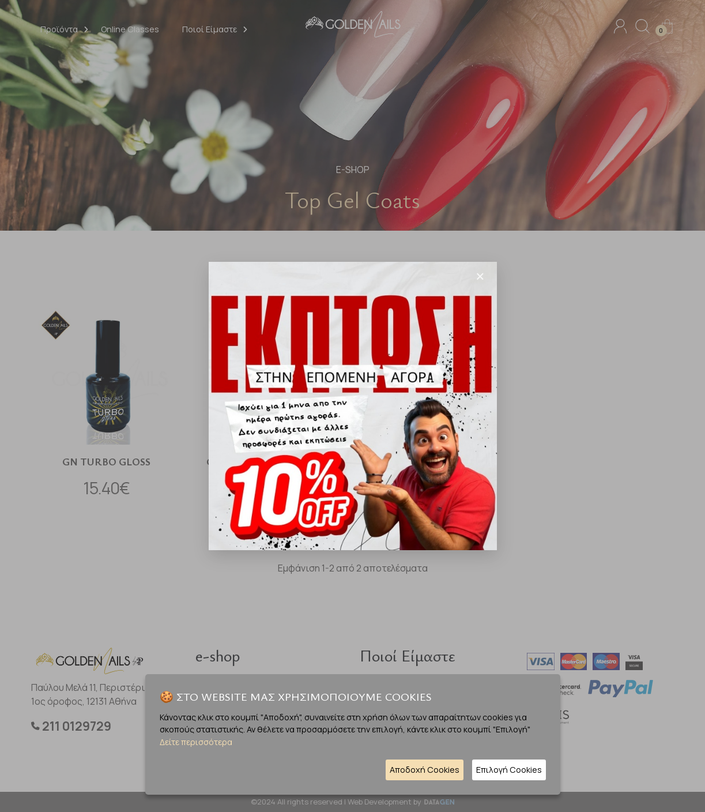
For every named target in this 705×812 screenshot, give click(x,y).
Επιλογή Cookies (509, 769)
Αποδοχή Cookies (424, 769)
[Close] (480, 276)
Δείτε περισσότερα (196, 741)
